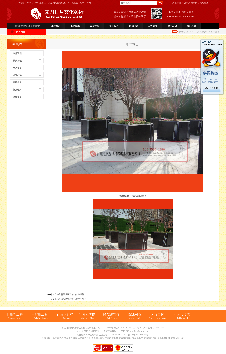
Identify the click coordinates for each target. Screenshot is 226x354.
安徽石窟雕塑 (111, 338)
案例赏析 (94, 26)
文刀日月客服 (211, 87)
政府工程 (17, 53)
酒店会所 (17, 89)
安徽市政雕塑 (70, 338)
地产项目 (17, 68)
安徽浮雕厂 (137, 338)
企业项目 (17, 97)
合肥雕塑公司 (84, 338)
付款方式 (152, 26)
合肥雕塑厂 (58, 338)
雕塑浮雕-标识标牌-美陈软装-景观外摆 (190, 2)
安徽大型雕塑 (177, 338)
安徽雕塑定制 (125, 338)
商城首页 (55, 26)
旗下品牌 (172, 26)
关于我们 (113, 26)
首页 (196, 31)
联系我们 (133, 26)
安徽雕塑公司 (150, 338)
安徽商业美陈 (97, 338)
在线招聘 (191, 26)
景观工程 (17, 60)
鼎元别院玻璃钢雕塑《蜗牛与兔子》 (71, 299)
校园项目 (17, 82)
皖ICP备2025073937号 (138, 335)
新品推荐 (75, 26)
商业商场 (17, 75)
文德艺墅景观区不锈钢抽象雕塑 (69, 294)
